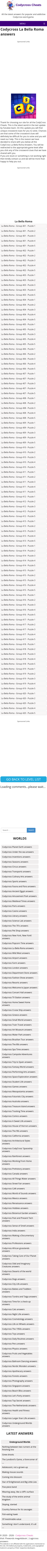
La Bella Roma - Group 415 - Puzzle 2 (18, 575)
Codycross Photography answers (17, 1381)
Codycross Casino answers (14, 911)
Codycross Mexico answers (14, 1198)
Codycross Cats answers (13, 1309)
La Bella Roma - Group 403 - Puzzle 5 (18, 295)
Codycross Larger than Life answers (18, 1418)
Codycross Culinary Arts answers (17, 876)
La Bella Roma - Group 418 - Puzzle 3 (18, 654)
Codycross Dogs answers (13, 1279)
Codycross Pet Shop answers (15, 930)
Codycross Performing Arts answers (18, 1072)
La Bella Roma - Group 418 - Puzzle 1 (18, 644)
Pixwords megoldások (16, 1538)
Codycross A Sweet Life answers (17, 1121)
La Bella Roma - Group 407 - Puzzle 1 (18, 373)
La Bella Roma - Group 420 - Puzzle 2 (18, 698)
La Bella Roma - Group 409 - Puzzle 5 (18, 442)
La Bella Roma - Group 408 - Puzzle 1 (18, 398)
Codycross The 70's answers (15, 925)
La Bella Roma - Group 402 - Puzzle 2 (18, 255)
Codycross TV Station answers (16, 997)
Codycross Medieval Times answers (18, 901)
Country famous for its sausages (17, 1509)
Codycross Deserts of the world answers (16, 1272)
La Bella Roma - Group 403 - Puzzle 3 (18, 285)
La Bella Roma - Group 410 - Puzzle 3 (18, 457)
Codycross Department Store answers (19, 972)
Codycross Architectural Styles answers (16, 1142)
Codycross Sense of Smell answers (18, 1225)
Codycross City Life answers (15, 1284)
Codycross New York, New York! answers (17, 937)
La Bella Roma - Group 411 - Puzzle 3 (18, 481)
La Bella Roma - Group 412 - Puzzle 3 (18, 506)
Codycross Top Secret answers (16, 1400)
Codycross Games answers (14, 1086)
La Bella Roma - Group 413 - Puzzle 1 (18, 521)
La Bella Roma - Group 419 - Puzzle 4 (18, 683)
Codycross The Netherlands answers (19, 1405)
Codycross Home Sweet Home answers (16, 1003)
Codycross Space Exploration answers (19, 1076)
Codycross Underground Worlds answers (17, 1424)
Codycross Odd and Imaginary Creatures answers (16, 1265)
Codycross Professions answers (16, 1243)
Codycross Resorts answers (15, 982)
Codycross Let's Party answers (16, 1395)
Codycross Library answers (14, 916)
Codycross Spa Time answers (15, 1049)
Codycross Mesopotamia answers (17, 1091)
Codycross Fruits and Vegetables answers (17, 1355)
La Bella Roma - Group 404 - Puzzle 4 (18, 314)
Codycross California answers (15, 1135)
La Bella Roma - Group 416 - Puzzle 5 (18, 614)
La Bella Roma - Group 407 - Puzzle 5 (18, 393)
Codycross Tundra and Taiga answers (19, 1296)
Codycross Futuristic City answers (17, 1096)
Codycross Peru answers (13, 1343)
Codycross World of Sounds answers (19, 1193)
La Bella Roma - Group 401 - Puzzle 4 (18, 240)
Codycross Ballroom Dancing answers (19, 1361)
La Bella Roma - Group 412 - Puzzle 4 (18, 511)
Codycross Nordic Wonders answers (19, 1366)
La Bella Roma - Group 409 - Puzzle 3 (18, 432)
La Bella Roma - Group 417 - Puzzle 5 (18, 639)
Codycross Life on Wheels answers (18, 1324)
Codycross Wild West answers (16, 953)
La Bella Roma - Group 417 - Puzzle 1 (18, 619)
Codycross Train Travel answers (16, 1024)
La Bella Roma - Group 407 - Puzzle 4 (18, 388)
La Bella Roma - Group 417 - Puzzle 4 (18, 634)
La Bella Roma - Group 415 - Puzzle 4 (18, 585)
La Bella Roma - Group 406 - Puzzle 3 (18, 358)
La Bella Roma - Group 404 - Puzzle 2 (18, 304)
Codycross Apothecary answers (16, 1371)
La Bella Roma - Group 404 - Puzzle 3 (18, 309)
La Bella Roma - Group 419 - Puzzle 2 (18, 673)
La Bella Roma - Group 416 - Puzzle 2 (18, 600)
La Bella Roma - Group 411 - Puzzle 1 (18, 472)
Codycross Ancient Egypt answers (17, 891)
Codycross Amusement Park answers (19, 896)
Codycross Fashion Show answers (17, 977)
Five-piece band (9, 1487)
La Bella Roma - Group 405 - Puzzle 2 (18, 329)
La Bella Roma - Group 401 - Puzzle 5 (18, 245)
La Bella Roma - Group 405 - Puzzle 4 (18, 339)
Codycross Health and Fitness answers (16, 1412)
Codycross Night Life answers (15, 1314)
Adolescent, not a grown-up (15, 1467)
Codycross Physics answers (14, 1348)
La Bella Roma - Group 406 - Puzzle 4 (18, 363)
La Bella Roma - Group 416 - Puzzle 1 (18, 595)
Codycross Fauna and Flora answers (19, 886)
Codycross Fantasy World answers (18, 1067)
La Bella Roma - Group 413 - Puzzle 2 (18, 526)
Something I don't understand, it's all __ (19, 1525)
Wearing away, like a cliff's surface (18, 1491)
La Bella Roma (23, 221)
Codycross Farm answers (13, 963)
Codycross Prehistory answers (16, 1168)
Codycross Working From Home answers (17, 1162)
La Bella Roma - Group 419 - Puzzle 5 (18, 688)
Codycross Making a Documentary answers (18, 1237)
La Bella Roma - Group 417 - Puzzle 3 (18, 629)
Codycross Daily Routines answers (18, 1338)
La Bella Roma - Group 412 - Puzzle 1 (18, 496)
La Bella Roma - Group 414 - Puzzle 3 (18, 555)
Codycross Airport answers (14, 958)
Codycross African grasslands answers (15, 1249)
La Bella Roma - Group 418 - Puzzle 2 (18, 649)
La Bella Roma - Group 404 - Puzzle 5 (18, 319)
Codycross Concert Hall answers (17, 992)
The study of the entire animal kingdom (16, 1498)
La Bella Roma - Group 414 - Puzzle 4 (18, 560)
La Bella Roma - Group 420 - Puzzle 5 (18, 713)
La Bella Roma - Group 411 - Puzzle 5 (18, 491)
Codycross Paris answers (13, 906)
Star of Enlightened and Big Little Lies (19, 1482)
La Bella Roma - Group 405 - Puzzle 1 (18, 324)
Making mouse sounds (12, 1472)
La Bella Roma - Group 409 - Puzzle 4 (18, 437)
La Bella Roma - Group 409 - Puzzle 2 (18, 427)
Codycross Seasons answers (15, 861)
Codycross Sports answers (14, 881)
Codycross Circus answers (14, 866)
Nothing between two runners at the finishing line (19, 1448)
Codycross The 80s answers (15, 1044)
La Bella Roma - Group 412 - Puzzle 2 (18, 501)
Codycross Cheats (23, 5)
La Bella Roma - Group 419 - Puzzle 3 (18, 678)
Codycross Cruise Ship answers (16, 1010)
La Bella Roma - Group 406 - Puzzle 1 (18, 349)
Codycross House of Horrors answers (19, 1126)
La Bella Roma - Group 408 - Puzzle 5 (18, 418)
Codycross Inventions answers (16, 856)
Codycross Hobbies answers (15, 1208)
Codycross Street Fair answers (16, 1183)
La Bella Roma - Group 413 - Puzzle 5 (18, 540)
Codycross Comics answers (14, 1116)
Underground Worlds (19, 1442)
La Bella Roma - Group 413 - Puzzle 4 (18, 536)
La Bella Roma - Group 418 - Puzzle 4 (18, 659)
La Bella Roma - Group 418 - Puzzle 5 (18, 663)
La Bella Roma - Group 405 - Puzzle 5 (18, 344)
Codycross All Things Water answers (19, 1178)
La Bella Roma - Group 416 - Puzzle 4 (18, 609)
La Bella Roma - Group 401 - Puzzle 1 (18, 226)
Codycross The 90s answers (15, 1131)
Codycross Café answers (13, 1188)
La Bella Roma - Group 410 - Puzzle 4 (18, 462)
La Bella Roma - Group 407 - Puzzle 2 (18, 378)
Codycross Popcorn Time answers (17, 943)
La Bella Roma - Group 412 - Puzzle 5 (18, 516)
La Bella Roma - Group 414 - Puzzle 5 (18, 565)
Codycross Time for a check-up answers (16, 1303)
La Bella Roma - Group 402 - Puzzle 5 (18, 270)
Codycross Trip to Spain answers (17, 1062)
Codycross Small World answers (17, 1020)
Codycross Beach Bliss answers (16, 1390)
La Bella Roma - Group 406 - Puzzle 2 (18, 354)
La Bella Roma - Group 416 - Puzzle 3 (18, 604)
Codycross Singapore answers (16, 1386)
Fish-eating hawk (10, 1514)
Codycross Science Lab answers (16, 920)
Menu (23, 23)
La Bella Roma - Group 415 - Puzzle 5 (18, 590)
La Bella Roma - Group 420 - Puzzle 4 (18, 708)
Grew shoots (8, 1454)
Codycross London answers (15, 967)
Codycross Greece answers (14, 1015)
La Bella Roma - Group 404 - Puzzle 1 (18, 299)
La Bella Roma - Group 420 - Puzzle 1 (18, 693)
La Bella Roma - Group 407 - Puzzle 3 (18, 383)
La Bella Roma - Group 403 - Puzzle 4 (18, 290)
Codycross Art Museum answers (17, 1029)
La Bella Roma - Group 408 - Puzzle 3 (18, 408)
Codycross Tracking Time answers (17, 1111)
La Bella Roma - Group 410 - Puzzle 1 (18, 447)
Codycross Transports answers (16, 871)
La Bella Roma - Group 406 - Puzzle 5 (18, 368)
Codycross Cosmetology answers (17, 1319)
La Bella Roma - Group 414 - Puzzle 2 (18, 550)
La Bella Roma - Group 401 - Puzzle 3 (18, 235)
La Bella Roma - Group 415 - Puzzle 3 (18, 580)
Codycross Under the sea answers (18, 852)
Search (31, 830)
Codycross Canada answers (15, 1173)
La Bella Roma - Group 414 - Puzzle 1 (18, 545)
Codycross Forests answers (14, 1376)
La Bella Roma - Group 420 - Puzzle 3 (18, 703)
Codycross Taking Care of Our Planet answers (19, 1257)
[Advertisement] (23, 67)
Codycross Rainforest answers (16, 1156)
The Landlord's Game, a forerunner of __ (19, 1461)
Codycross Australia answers (15, 1101)
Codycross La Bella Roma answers (18, 948)
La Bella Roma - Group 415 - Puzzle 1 (18, 570)
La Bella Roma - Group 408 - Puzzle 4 (18, 413)
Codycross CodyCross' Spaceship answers (17, 1150)
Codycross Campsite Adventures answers (17, 1055)
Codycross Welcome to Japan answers (19, 987)
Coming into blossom (12, 1477)
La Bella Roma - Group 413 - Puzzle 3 (18, 531)
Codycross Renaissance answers (17, 1203)
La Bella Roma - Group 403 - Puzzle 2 (18, 280)
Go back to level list (23, 779)
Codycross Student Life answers (17, 1081)
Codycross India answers (13, 1230)
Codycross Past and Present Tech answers (17, 1219)
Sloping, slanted (9, 1504)
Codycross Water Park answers (16, 1034)
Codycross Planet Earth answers (17, 847)
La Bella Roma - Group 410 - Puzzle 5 (18, 467)
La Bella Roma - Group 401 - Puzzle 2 (18, 231)
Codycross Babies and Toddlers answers (16, 1290)
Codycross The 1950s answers (16, 1329)
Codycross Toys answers (13, 1333)
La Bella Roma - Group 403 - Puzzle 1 (18, 275)
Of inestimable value (11, 1519)
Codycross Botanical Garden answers (19, 1213)
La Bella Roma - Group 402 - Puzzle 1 (18, 250)
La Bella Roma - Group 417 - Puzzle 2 (18, 624)
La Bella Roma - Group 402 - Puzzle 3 (18, 260)
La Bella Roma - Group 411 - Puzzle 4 (18, 486)
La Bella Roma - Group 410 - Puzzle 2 (18, 452)
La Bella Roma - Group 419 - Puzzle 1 (18, 668)
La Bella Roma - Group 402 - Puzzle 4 (18, 265)
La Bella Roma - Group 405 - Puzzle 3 (18, 334)
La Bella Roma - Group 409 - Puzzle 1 (18, 422)
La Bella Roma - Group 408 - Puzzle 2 (18, 403)
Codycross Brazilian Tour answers (17, 1039)
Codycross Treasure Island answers (18, 1106)
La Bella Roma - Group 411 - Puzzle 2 (18, 476)
